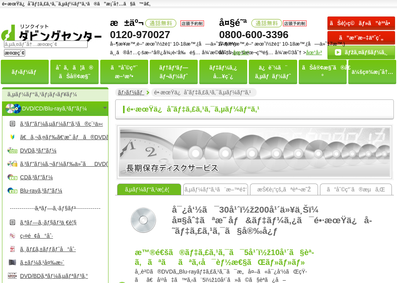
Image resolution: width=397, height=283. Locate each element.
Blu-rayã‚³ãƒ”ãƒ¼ (41, 190)
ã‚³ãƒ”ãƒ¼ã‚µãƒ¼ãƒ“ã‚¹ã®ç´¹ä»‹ (61, 124)
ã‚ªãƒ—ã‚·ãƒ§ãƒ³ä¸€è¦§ (48, 222)
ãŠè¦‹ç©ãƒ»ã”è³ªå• (362, 23)
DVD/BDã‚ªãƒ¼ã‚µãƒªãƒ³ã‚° (54, 276)
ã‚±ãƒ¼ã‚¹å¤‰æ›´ (42, 262)
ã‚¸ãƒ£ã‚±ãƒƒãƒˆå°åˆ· (48, 249)
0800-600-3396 (254, 34)
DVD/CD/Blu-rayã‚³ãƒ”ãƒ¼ (54, 108)
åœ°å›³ (314, 52)
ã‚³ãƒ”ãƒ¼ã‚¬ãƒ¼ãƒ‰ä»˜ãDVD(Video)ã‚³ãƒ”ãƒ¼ (63, 164)
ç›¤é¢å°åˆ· (36, 236)
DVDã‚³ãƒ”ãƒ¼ (38, 150)
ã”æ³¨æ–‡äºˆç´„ (361, 38)
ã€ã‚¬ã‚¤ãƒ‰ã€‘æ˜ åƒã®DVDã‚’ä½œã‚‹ (63, 137)
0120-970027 (140, 34)
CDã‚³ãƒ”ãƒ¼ (36, 177)
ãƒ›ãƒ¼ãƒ (131, 92)
